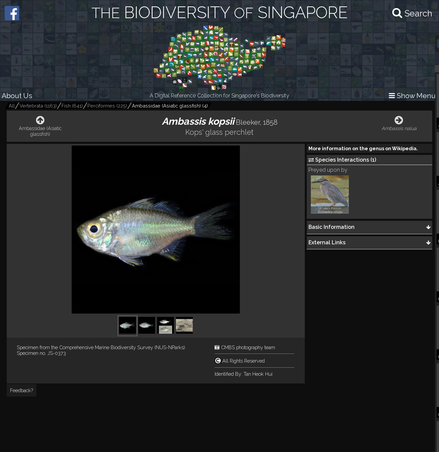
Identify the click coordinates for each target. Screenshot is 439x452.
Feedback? (21, 390)
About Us (17, 95)
